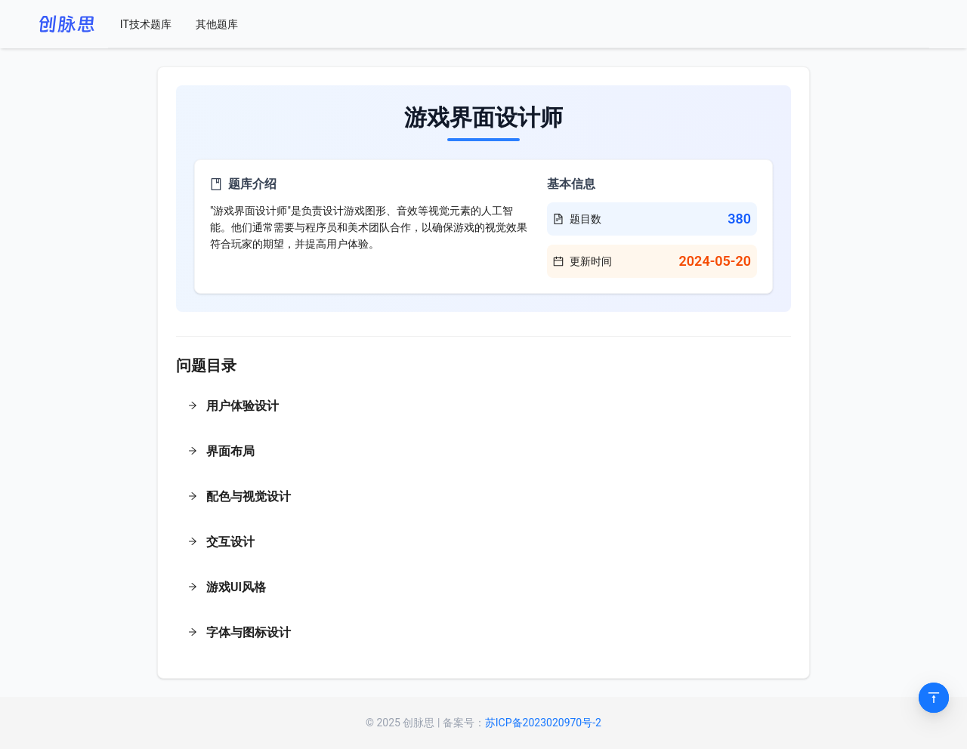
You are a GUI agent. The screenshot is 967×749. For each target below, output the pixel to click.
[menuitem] (146, 24)
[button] (483, 407)
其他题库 (217, 24)
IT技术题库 (145, 24)
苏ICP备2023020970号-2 (543, 723)
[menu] (518, 24)
